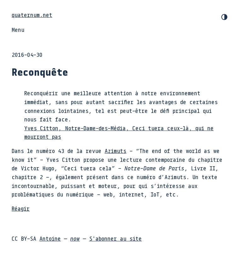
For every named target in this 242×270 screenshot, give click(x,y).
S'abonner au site (115, 238)
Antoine (50, 238)
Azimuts (115, 150)
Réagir (21, 208)
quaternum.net (32, 14)
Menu (18, 29)
